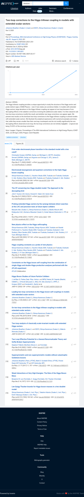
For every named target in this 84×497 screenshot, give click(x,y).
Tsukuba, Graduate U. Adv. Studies (57, 178)
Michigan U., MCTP (46, 155)
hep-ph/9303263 (44, 397)
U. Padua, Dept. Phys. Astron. (29, 279)
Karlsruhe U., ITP (60, 212)
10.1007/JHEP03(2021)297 (53, 334)
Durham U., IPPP (51, 282)
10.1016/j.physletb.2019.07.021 (22, 318)
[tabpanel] (42, 276)
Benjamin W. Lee (17, 379)
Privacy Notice (42, 425)
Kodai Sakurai (49, 212)
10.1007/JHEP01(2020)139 (53, 287)
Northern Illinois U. (31, 345)
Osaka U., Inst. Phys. (31, 392)
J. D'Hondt (21, 282)
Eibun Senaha (27, 178)
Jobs (40, 8)
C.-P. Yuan (21, 252)
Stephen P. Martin (18, 345)
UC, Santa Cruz (48, 194)
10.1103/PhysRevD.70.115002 (22, 257)
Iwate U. (40, 212)
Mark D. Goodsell (41, 361)
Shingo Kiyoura (40, 227)
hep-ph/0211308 (44, 237)
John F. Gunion (17, 194)
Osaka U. (28, 176)
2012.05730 (15, 49)
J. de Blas (15, 279)
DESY (36, 28)
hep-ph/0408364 (43, 255)
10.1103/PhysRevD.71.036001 (22, 165)
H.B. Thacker (49, 379)
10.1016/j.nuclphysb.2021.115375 (23, 219)
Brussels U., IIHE (32, 282)
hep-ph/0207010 (43, 196)
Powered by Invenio (7, 493)
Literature (14, 8)
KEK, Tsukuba (48, 176)
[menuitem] (79, 3)
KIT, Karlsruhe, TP (22, 363)
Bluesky (42, 476)
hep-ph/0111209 (43, 347)
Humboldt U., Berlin (31, 284)
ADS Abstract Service (18, 56)
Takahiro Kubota (45, 392)
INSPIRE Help (41, 445)
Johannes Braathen (12, 28)
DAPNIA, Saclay (31, 155)
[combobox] (48, 3)
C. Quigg (34, 379)
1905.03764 (35, 287)
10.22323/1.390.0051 (16, 51)
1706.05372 (42, 365)
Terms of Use (42, 429)
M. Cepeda (55, 279)
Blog (42, 472)
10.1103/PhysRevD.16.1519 (43, 381)
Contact (42, 483)
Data (34, 11)
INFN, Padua (46, 279)
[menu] (77, 3)
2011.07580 (35, 334)
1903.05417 (41, 316)
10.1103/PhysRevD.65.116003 (22, 350)
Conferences (68, 8)
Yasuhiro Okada (37, 176)
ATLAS (14, 271)
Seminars (52, 8)
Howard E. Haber (36, 194)
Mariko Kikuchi (54, 210)
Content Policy (42, 422)
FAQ (42, 441)
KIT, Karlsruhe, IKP (38, 363)
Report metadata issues (42, 448)
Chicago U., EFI (46, 157)
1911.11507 (41, 300)
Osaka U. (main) (25, 28)
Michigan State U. (22, 235)
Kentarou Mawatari (30, 212)
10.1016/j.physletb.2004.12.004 (22, 183)
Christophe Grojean (18, 155)
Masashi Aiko (16, 210)
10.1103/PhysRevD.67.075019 (22, 199)
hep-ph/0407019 (43, 162)
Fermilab (43, 345)
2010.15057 (43, 217)
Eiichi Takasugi (17, 395)
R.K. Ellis (42, 282)
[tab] (12, 143)
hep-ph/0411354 (44, 180)
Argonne (35, 157)
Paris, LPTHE (30, 361)
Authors (28, 8)
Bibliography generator (42, 460)
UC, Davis (26, 194)
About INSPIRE (42, 418)
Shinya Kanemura (45, 28)
